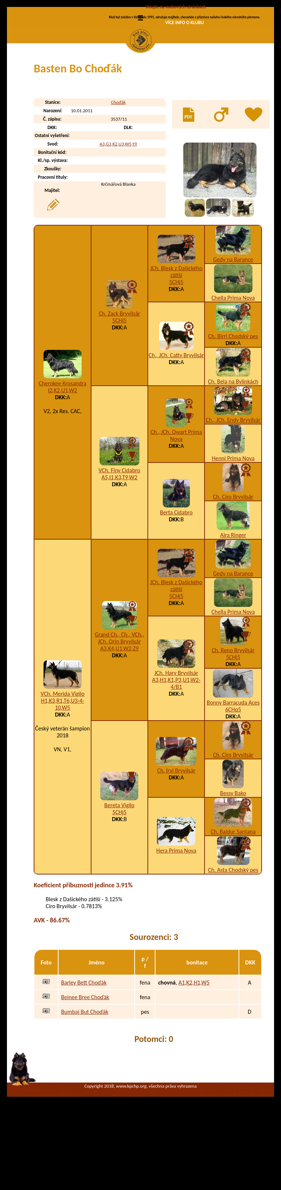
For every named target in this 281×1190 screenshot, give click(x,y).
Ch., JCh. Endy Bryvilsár (233, 481)
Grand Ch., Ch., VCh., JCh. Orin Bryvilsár (119, 700)
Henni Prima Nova (233, 520)
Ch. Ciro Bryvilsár (233, 558)
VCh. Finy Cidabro (119, 532)
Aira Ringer (233, 596)
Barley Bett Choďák (83, 1044)
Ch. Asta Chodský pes (233, 931)
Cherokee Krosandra (62, 445)
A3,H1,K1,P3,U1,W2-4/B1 (176, 745)
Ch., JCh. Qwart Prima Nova (176, 497)
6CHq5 (233, 771)
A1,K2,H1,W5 (194, 1044)
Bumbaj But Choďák (84, 1073)
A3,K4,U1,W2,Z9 (119, 710)
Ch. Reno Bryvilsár (233, 712)
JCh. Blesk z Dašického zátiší (176, 333)
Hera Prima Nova (176, 912)
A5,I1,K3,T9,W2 (119, 539)
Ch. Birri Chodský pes (233, 397)
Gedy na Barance (233, 321)
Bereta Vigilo (119, 867)
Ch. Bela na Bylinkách (233, 443)
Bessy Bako (233, 854)
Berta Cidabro (176, 574)
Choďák (118, 164)
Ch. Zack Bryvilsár (119, 375)
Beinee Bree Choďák (85, 1058)
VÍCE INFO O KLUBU (184, 22)
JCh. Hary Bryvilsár (176, 734)
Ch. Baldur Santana (233, 893)
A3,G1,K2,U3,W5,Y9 (118, 205)
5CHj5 (119, 382)
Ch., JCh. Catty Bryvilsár (176, 416)
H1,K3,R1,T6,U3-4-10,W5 (62, 766)
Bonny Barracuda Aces (233, 764)
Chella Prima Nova (233, 359)
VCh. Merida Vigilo (63, 755)
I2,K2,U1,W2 (62, 452)
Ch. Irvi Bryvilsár (176, 832)
